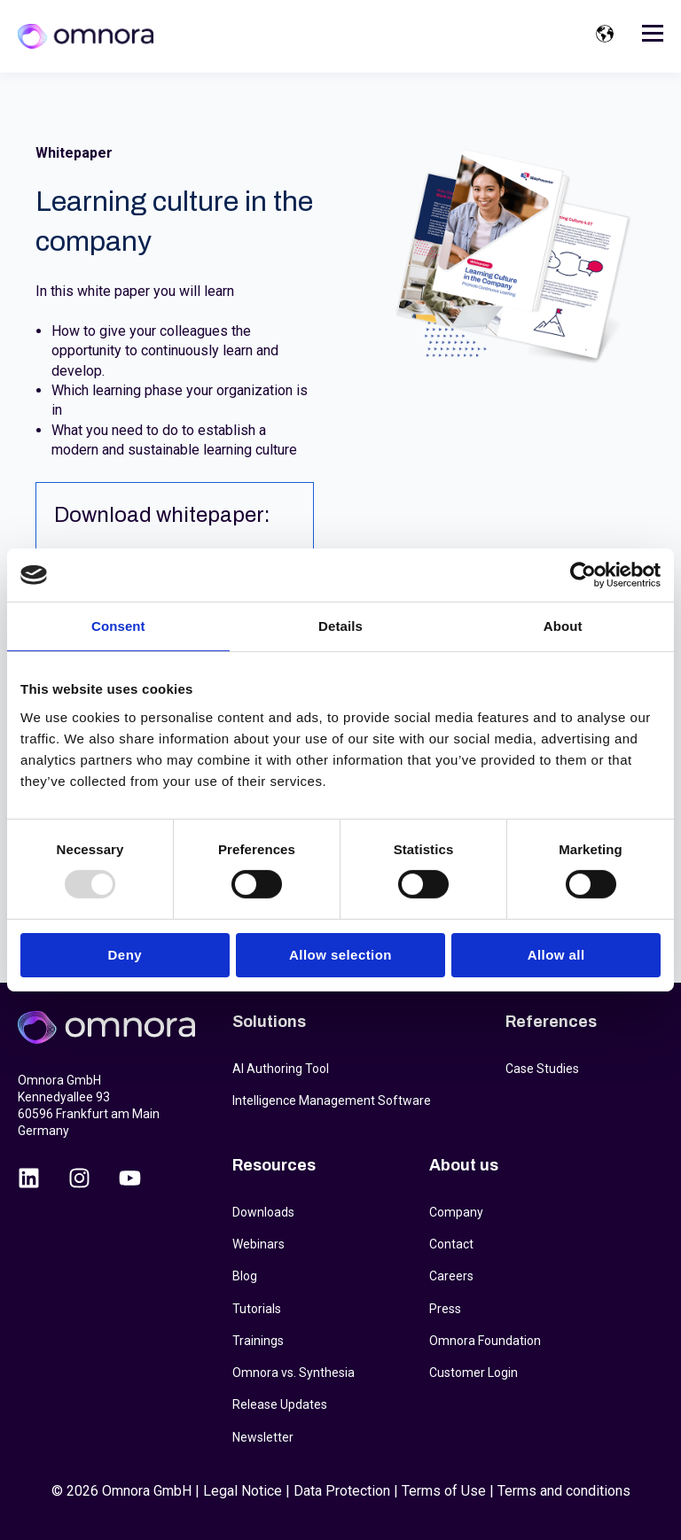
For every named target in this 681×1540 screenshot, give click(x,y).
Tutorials (256, 1309)
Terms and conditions (563, 1490)
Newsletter (263, 1437)
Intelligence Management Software (331, 1100)
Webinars (258, 1244)
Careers (451, 1276)
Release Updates (279, 1404)
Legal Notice (242, 1490)
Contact (451, 1244)
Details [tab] (340, 626)
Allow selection (340, 954)
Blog (244, 1276)
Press (445, 1309)
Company (456, 1212)
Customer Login (473, 1372)
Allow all (556, 954)
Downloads (263, 1212)
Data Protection (342, 1490)
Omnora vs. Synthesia (293, 1372)
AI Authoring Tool (280, 1069)
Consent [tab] (118, 626)
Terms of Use (444, 1490)
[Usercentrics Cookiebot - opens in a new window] (583, 575)
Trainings (258, 1341)
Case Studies (542, 1069)
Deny (125, 954)
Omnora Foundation (485, 1341)
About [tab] (563, 626)
